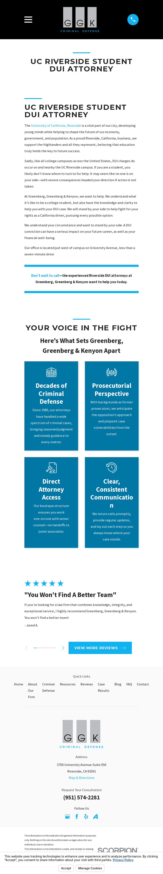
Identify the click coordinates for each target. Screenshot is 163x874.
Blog (117, 684)
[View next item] (65, 648)
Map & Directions (81, 777)
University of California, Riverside (56, 125)
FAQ (129, 684)
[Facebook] (76, 816)
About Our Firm (32, 690)
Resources (68, 684)
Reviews (86, 684)
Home (18, 684)
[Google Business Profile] (67, 816)
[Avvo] (95, 816)
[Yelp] (86, 816)
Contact (143, 684)
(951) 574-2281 (81, 797)
